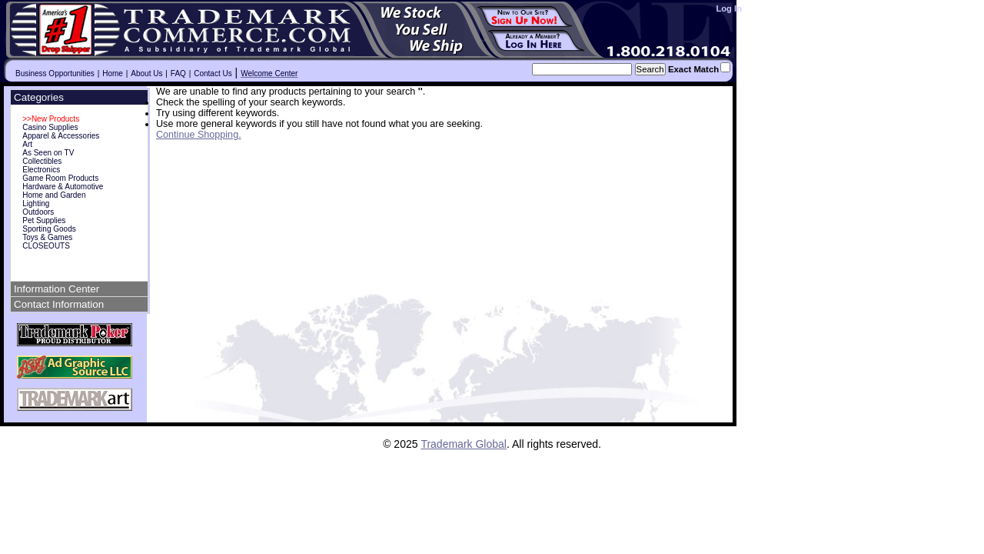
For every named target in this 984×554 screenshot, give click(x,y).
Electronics (41, 169)
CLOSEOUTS (46, 246)
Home (112, 73)
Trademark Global (464, 444)
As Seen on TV (48, 153)
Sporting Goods (49, 229)
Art (27, 144)
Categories (39, 97)
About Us (146, 73)
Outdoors (38, 212)
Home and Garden (53, 195)
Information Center (56, 289)
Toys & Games (47, 237)
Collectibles (42, 161)
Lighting (35, 203)
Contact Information (59, 304)
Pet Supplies (43, 220)
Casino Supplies (50, 127)
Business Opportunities (55, 73)
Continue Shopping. (198, 134)
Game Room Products (60, 178)
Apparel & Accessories (60, 136)
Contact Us (212, 73)
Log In (729, 8)
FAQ (178, 73)
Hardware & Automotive (62, 186)
